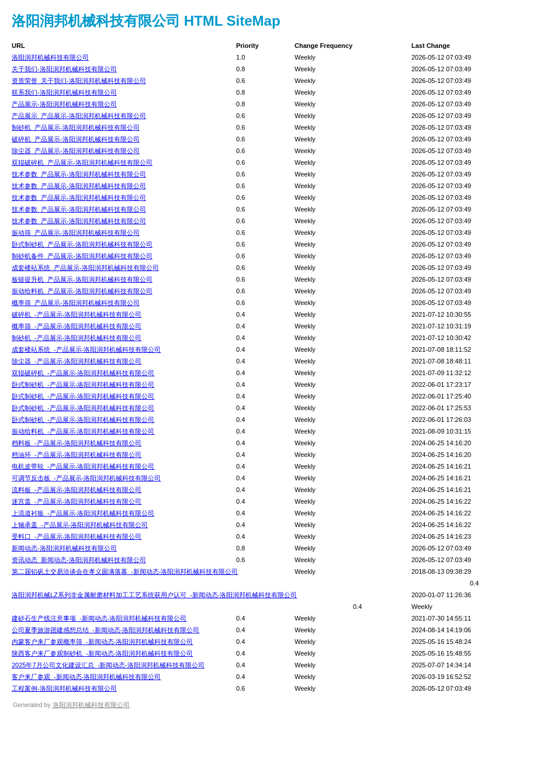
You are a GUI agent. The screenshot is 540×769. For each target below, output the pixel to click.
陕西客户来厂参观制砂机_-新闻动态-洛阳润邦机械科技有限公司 (102, 653)
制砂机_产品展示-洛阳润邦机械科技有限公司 (76, 127)
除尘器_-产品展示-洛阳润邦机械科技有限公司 (76, 361)
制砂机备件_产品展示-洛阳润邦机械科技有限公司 (82, 255)
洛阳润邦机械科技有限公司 (50, 57)
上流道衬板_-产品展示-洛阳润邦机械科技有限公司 (83, 513)
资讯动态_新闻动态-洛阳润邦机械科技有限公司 (79, 559)
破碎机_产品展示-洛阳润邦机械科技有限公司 (76, 139)
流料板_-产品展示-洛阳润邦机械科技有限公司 (76, 489)
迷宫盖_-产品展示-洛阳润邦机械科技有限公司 (76, 501)
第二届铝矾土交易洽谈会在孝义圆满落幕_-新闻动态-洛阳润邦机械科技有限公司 (125, 571)
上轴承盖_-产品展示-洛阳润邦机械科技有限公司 (80, 524)
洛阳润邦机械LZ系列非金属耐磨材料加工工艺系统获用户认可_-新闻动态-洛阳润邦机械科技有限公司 (154, 594)
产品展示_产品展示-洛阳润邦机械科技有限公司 (79, 115)
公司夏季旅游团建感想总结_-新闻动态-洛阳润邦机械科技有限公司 (105, 629)
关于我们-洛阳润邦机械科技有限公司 (64, 68)
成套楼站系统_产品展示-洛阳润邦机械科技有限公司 (85, 267)
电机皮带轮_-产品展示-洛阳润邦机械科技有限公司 (83, 466)
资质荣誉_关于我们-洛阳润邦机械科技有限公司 (79, 80)
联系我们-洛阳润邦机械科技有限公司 (64, 92)
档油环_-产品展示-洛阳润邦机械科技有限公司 (76, 454)
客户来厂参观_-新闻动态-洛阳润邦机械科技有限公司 (86, 676)
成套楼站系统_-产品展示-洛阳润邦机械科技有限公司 (86, 349)
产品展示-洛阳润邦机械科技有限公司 (64, 104)
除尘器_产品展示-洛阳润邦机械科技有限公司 (76, 150)
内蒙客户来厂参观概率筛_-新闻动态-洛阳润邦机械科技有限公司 (102, 641)
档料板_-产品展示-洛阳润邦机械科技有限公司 (76, 442)
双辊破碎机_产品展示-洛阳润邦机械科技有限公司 (82, 162)
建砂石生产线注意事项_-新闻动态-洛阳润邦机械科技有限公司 (99, 618)
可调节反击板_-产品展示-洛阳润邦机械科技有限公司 (86, 478)
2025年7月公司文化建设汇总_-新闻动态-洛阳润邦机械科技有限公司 (108, 664)
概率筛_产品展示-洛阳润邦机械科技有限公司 (76, 302)
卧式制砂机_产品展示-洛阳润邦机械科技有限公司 (82, 244)
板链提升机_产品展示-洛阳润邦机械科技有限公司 (82, 279)
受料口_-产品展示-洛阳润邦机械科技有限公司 (76, 536)
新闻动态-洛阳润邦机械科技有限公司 (64, 548)
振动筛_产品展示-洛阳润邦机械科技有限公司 (76, 232)
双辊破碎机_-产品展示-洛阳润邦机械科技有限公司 (83, 372)
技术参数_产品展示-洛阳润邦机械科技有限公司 (79, 174)
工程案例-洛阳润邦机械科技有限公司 (64, 688)
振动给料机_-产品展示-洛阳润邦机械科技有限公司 (83, 431)
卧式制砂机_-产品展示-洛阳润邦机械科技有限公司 (83, 384)
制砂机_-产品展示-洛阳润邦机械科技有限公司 (76, 337)
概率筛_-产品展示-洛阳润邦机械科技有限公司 (76, 326)
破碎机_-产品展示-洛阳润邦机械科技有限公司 (76, 314)
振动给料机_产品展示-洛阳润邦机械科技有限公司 (82, 291)
